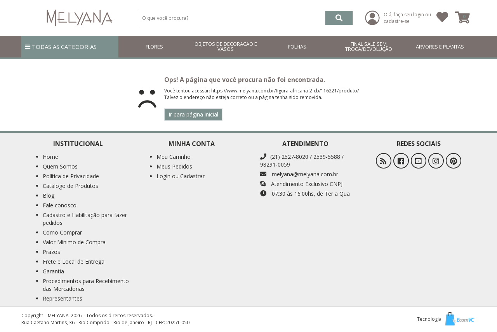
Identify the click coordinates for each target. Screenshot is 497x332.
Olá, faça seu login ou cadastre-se (407, 17)
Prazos (51, 252)
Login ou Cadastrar (180, 176)
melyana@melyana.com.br (299, 174)
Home (50, 156)
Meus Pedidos (174, 166)
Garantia (53, 271)
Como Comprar (62, 232)
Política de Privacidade (71, 176)
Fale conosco (59, 205)
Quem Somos (60, 166)
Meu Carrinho (173, 156)
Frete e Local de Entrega (73, 261)
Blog (48, 195)
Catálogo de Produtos (70, 185)
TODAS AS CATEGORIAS (61, 46)
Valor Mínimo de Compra (74, 242)
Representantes (62, 298)
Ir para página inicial (193, 114)
